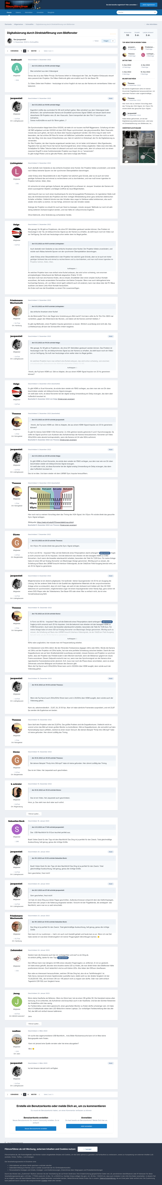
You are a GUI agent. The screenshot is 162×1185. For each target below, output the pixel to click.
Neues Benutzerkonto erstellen (36, 1128)
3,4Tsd (17, 119)
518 (17, 183)
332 (17, 971)
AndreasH (16, 60)
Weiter (33, 51)
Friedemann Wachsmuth (16, 301)
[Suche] (128, 12)
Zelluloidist (16, 950)
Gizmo (16, 534)
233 (17, 1051)
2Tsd (17, 434)
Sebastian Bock (16, 821)
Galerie (18, 12)
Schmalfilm (34, 42)
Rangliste (51, 12)
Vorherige (14, 51)
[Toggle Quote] (31, 66)
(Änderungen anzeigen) (66, 399)
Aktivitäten (28, 12)
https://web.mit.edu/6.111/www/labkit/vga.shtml (55, 522)
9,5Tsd (17, 1014)
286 (17, 841)
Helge (57, 66)
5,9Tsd (17, 804)
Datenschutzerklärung (107, 1178)
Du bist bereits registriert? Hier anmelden (122, 5)
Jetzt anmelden (86, 1126)
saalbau (16, 1031)
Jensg (16, 993)
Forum (9, 13)
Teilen (96, 41)
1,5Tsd (17, 555)
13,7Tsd (17, 323)
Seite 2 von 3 (49, 51)
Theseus (16, 413)
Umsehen (40, 12)
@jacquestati (104, 553)
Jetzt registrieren (148, 5)
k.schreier (16, 784)
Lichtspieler (16, 163)
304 (17, 80)
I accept (87, 1149)
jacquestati (21, 39)
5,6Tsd (17, 245)
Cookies (44, 1181)
